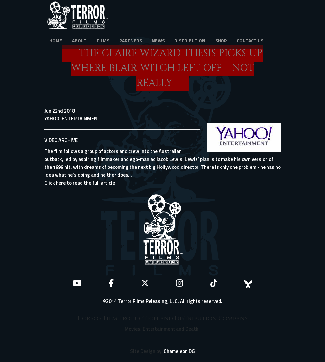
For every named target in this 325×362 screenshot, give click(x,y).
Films (103, 40)
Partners (130, 40)
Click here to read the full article (79, 183)
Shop (221, 40)
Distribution (189, 40)
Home (55, 40)
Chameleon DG (179, 351)
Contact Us (250, 40)
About (79, 40)
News (158, 40)
